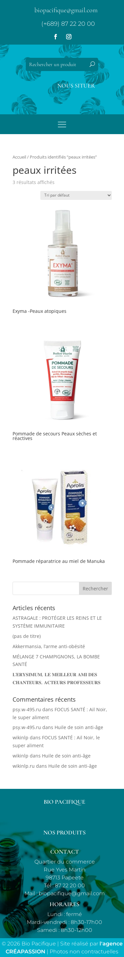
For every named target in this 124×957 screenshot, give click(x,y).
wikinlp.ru (24, 766)
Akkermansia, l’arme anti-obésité (49, 646)
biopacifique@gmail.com (66, 10)
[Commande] (76, 195)
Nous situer (76, 85)
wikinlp (20, 737)
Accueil (19, 157)
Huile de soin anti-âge (79, 727)
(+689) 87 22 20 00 (68, 23)
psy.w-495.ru (27, 709)
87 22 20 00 (70, 885)
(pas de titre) (27, 636)
